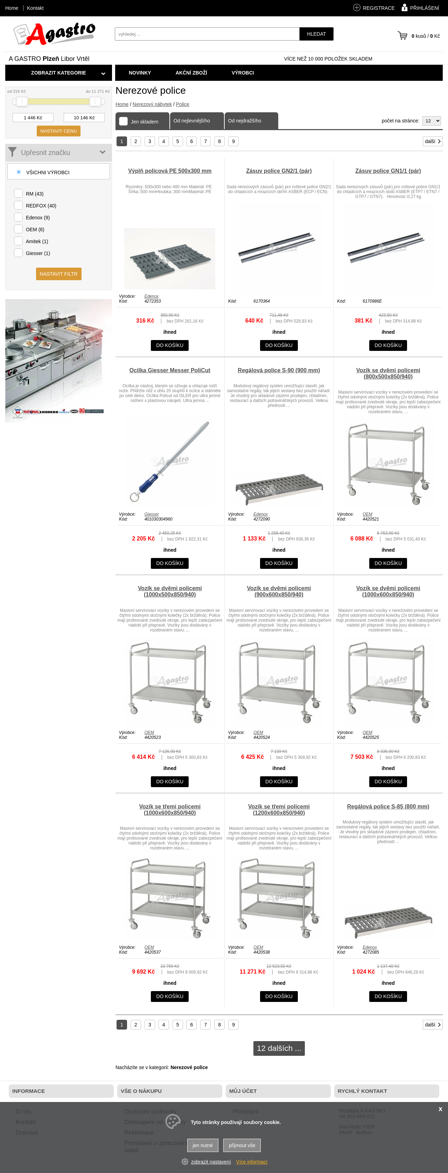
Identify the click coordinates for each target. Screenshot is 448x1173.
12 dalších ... (279, 1048)
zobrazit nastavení (211, 1162)
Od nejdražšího (244, 120)
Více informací (251, 1162)
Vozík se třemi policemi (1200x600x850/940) (279, 810)
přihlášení (419, 7)
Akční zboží (191, 73)
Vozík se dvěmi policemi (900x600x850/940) (279, 591)
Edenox (152, 296)
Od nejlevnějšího (192, 120)
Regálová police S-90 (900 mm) (279, 370)
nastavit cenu (58, 131)
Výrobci (243, 73)
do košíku (169, 345)
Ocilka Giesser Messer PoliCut (170, 370)
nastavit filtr (59, 274)
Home (121, 104)
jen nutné (203, 1145)
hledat (316, 34)
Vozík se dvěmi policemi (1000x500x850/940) (170, 591)
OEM (367, 514)
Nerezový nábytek (152, 104)
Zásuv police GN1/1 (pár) (388, 171)
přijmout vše (242, 1145)
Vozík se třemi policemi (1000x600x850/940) (170, 810)
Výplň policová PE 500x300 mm (169, 171)
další (433, 141)
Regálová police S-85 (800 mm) (388, 807)
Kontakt (35, 8)
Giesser (152, 514)
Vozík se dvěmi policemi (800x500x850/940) (388, 373)
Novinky (140, 73)
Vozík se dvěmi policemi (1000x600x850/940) (388, 591)
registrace (373, 7)
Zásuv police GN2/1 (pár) (279, 171)
